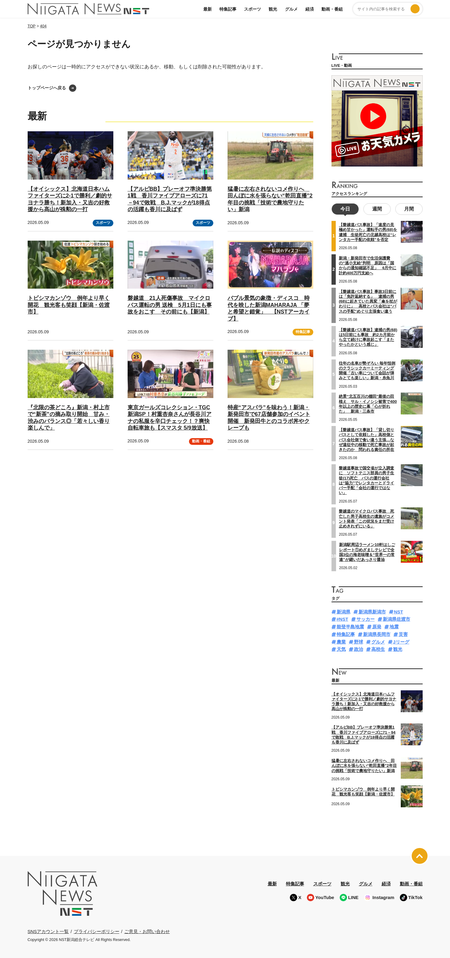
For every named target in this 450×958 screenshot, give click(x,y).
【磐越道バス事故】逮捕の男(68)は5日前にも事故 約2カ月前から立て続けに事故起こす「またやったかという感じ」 (368, 336)
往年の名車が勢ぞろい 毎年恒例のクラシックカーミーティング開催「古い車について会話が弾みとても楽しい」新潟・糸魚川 (367, 369)
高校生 (378, 648)
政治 (358, 648)
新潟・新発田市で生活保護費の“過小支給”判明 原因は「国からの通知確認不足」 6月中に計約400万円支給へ (367, 264)
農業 (341, 641)
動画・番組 (332, 9)
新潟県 (343, 610)
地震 (394, 626)
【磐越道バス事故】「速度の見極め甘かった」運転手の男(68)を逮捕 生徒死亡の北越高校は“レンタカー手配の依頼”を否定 (368, 231)
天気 (341, 648)
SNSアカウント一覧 (48, 930)
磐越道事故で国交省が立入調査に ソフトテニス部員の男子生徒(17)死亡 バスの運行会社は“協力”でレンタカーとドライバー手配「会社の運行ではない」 (366, 479)
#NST (342, 618)
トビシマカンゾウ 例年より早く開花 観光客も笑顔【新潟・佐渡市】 (69, 305)
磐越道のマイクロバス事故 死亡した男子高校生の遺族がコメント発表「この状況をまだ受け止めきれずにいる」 (366, 518)
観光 (273, 9)
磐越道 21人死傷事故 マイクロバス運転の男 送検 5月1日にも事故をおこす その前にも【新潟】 (170, 305)
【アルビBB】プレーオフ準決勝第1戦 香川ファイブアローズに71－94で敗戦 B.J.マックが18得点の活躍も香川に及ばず (363, 734)
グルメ (291, 9)
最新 (207, 9)
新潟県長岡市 (376, 633)
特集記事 (227, 9)
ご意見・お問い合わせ (147, 930)
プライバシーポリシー (96, 930)
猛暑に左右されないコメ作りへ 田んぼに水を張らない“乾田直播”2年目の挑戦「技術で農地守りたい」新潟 (364, 765)
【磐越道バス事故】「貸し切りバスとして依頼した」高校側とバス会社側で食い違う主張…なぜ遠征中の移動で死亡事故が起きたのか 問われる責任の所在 (366, 439)
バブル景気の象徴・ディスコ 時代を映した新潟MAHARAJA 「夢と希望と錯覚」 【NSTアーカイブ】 (269, 308)
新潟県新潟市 (372, 610)
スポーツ (252, 9)
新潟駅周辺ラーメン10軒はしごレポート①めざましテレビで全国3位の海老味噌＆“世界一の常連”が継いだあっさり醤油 (367, 551)
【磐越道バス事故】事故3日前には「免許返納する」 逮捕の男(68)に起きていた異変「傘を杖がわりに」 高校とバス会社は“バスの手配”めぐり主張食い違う (368, 300)
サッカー (365, 618)
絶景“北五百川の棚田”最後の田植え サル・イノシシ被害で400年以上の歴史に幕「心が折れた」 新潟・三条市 (368, 403)
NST (398, 610)
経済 (309, 9)
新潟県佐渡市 (396, 618)
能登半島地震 (350, 626)
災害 (403, 633)
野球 (358, 641)
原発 (376, 626)
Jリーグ (401, 641)
